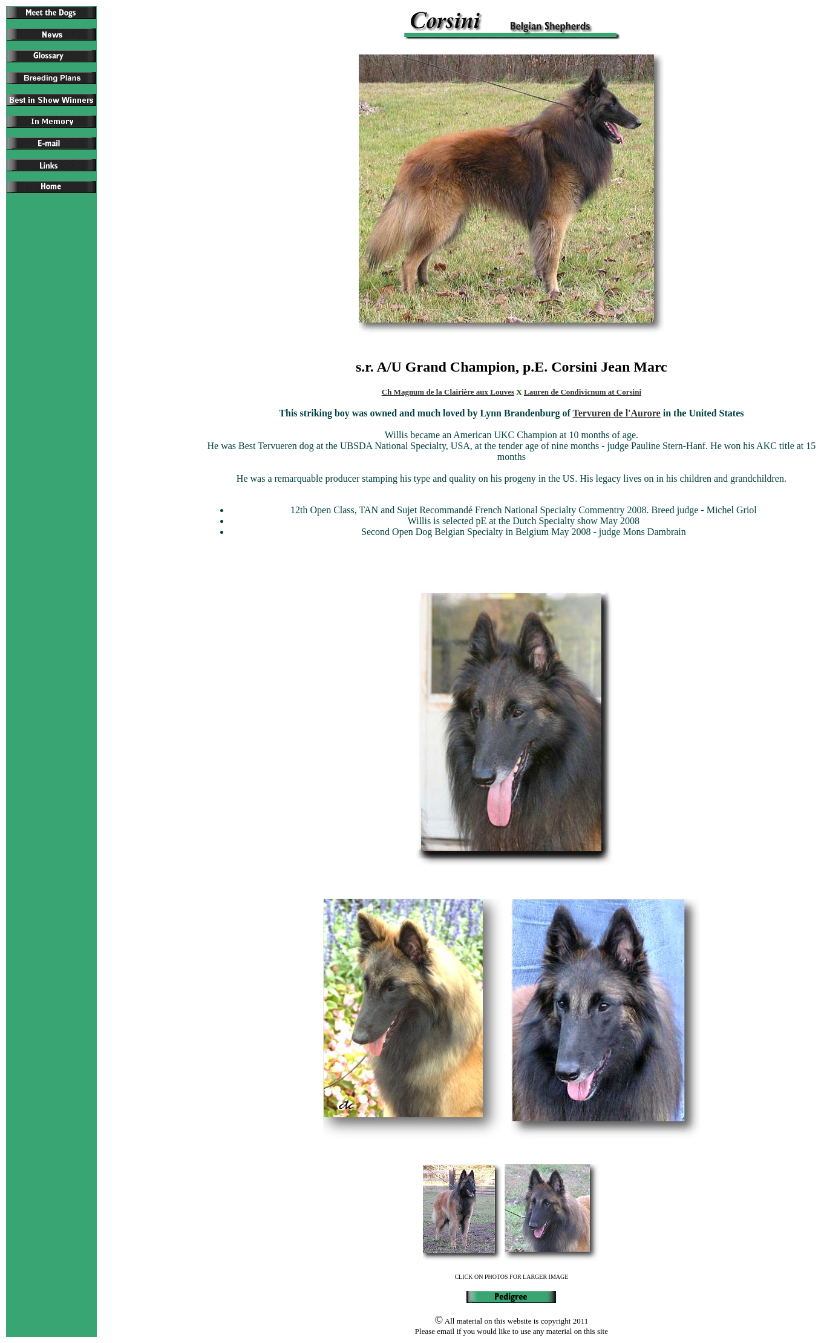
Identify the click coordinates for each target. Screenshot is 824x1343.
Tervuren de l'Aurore (617, 413)
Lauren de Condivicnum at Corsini (582, 391)
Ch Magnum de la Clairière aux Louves (448, 391)
